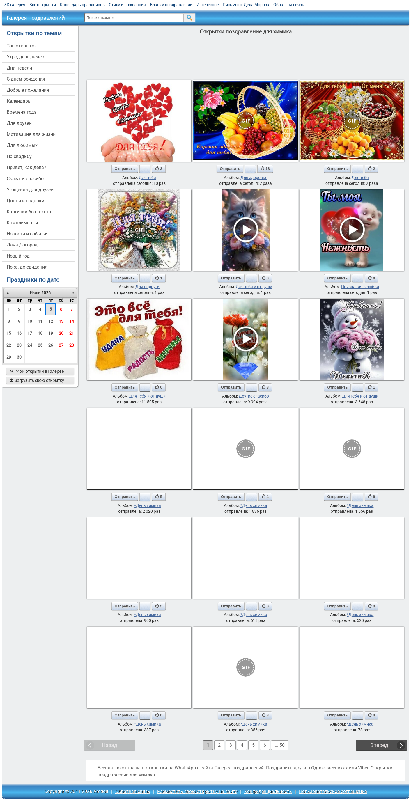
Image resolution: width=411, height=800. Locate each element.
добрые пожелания (28, 90)
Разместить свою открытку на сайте (197, 791)
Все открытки (42, 4)
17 (29, 333)
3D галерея (14, 4)
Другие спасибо (254, 396)
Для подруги (147, 286)
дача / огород (22, 245)
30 (19, 357)
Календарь (19, 101)
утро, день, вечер (25, 57)
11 (40, 321)
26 (50, 345)
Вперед (379, 745)
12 (50, 321)
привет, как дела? (26, 167)
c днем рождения (26, 79)
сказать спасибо (25, 178)
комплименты (22, 223)
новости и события (28, 234)
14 (71, 321)
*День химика (147, 505)
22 (8, 345)
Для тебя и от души (254, 286)
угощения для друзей (30, 189)
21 (71, 333)
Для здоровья (253, 177)
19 (50, 333)
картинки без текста (29, 211)
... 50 (280, 745)
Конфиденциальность (268, 791)
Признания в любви (360, 286)
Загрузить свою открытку (37, 380)
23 (19, 345)
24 (29, 345)
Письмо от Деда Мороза (246, 4)
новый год (18, 256)
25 (40, 345)
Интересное (207, 4)
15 (8, 333)
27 (61, 345)
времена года (22, 112)
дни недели (19, 68)
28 (71, 345)
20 (61, 333)
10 (29, 321)
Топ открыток (22, 46)
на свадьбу (19, 156)
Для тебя (147, 177)
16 (19, 333)
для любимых (22, 145)
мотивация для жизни (31, 134)
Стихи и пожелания (127, 4)
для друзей (19, 123)
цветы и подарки (25, 200)
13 (61, 321)
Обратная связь (288, 4)
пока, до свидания (27, 267)
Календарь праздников (82, 4)
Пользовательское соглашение (333, 791)
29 (8, 357)
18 (40, 333)
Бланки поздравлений (171, 4)
